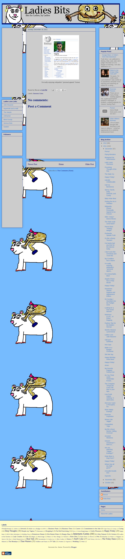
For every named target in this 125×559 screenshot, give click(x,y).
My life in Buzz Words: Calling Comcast (110, 431)
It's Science (113, 534)
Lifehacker (7, 116)
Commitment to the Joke (92, 528)
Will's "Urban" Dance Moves (110, 218)
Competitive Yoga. (109, 425)
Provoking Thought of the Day (110, 169)
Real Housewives (18, 539)
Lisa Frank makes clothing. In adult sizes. (109, 397)
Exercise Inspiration (109, 415)
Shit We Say (109, 354)
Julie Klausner (8, 105)
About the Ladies (106, 514)
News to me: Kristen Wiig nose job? (114, 72)
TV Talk (52, 541)
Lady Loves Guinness (109, 163)
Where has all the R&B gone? (109, 466)
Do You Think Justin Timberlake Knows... (109, 378)
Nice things (57, 536)
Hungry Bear (66, 534)
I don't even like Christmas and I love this (110, 254)
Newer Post (32, 164)
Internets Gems (38, 93)
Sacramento (42, 539)
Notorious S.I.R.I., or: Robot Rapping (109, 317)
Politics (112, 536)
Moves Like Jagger (109, 420)
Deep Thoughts (11, 531)
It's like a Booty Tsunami (110, 239)
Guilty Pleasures (96, 531)
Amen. (107, 365)
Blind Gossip (8, 119)
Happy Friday (109, 531)
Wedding (76, 541)
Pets (98, 536)
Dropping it (49, 531)
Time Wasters (25, 541)
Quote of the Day (6, 539)
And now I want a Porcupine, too (110, 405)
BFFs (44, 528)
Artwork (23, 528)
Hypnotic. (108, 476)
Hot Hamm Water (53, 534)
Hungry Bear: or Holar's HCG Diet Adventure (110, 56)
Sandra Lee (51, 539)
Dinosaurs (40, 531)
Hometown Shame (38, 534)
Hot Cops (108, 345)
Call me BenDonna (109, 186)
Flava (73, 531)
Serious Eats (8, 123)
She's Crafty (60, 539)
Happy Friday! (109, 177)
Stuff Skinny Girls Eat (94, 539)
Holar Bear (107, 499)
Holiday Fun (26, 534)
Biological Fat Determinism (110, 158)
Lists (26, 536)
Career (78, 528)
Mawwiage (41, 536)
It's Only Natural (100, 534)
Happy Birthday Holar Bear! (110, 358)
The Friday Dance (109, 539)
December (109, 149)
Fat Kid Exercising (62, 531)
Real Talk (30, 539)
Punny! (112, 108)
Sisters (69, 539)
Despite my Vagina (27, 531)
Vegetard (68, 541)
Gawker (6, 127)
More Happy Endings (109, 410)
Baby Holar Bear (110, 198)
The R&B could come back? (110, 223)
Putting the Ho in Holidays (110, 202)
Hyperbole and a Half (11, 108)
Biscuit (105, 495)
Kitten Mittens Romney (114, 119)
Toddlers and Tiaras (41, 541)
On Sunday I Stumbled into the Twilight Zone (110, 302)
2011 (105, 146)
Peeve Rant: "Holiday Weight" (109, 228)
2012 (105, 143)
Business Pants (53, 528)
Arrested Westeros (109, 437)
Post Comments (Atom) (65, 170)
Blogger (73, 547)
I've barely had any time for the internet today (110, 246)
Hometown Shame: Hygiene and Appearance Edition (110, 292)
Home (61, 164)
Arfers (16, 528)
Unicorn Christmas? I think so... (110, 443)
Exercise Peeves (113, 90)
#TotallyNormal (6, 528)
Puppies (118, 536)
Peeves (92, 536)
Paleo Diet (73, 536)
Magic (33, 536)
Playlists (104, 536)
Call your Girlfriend (109, 341)
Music (49, 536)
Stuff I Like (78, 539)
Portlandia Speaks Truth (110, 234)
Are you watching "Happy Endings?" (109, 450)
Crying (121, 528)
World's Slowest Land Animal (110, 331)
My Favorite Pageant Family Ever (110, 370)
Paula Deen (83, 536)
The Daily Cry (109, 174)
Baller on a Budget (34, 528)
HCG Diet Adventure (13, 534)
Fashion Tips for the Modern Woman (110, 325)
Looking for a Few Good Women (109, 309)
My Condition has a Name (110, 259)
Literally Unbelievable (110, 181)
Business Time (67, 528)
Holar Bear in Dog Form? (109, 457)
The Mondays (13, 541)
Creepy (114, 528)
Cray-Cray (107, 528)
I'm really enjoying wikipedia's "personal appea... (109, 267)
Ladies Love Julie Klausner (110, 336)
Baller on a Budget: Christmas (109, 349)
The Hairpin (8, 112)
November (109, 480)
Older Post (89, 164)
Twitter (61, 541)
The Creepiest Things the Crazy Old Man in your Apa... (109, 387)
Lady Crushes (17, 536)
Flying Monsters (110, 154)
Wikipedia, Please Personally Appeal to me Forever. (110, 210)
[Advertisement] (10, 62)
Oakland (65, 536)
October (108, 483)
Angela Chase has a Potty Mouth (109, 280)
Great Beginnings (83, 531)
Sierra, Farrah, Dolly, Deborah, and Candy (110, 192)
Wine (83, 541)
